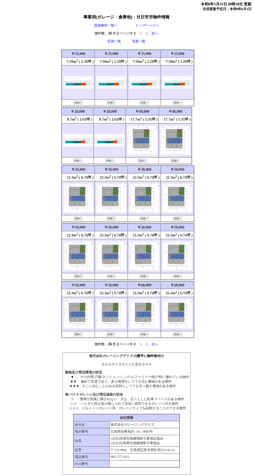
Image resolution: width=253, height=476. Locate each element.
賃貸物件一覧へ (106, 25)
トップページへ (147, 25)
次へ (155, 33)
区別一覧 (114, 41)
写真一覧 (138, 41)
